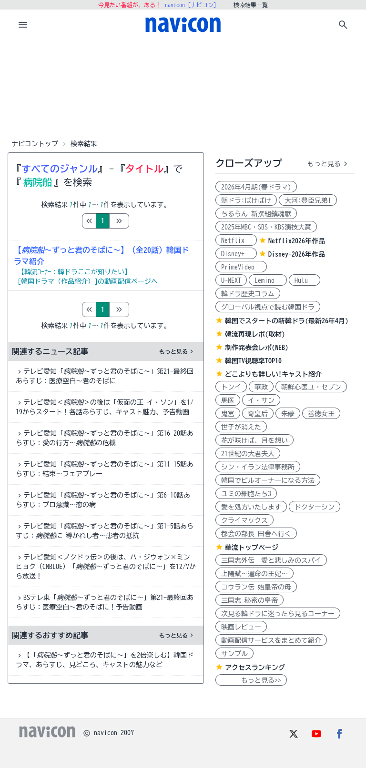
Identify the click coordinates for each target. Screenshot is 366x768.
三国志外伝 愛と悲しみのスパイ (271, 560)
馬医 (227, 400)
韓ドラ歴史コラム (247, 293)
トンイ (231, 387)
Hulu (305, 280)
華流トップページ (251, 547)
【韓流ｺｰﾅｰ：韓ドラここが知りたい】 (74, 272)
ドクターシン (315, 507)
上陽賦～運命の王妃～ (254, 573)
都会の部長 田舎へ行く (256, 533)
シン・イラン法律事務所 (258, 467)
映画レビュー (241, 627)
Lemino (267, 280)
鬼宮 (227, 413)
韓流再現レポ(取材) (255, 334)
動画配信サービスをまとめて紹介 (271, 640)
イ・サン (261, 400)
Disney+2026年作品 (296, 254)
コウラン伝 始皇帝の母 (256, 587)
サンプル (234, 653)
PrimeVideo (241, 267)
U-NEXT (231, 280)
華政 (261, 387)
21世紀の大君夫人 (247, 453)
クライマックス (244, 520)
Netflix (236, 240)
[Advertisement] (183, 87)
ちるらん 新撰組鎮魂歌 (256, 213)
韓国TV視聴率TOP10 (253, 361)
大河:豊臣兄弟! (308, 200)
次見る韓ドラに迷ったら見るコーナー (278, 613)
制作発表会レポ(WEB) (256, 347)
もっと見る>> (251, 680)
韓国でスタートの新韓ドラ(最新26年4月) (286, 321)
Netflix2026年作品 (296, 241)
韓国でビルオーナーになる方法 (268, 480)
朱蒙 (288, 413)
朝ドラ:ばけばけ (246, 200)
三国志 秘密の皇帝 (249, 600)
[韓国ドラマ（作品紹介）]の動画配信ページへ (88, 281)
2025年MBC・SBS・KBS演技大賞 (266, 227)
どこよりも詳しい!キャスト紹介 (273, 374)
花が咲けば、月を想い (254, 440)
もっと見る (177, 351)
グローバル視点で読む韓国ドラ (268, 307)
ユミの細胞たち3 (246, 493)
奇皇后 (258, 413)
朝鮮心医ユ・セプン (311, 387)
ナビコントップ (34, 143)
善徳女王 (321, 413)
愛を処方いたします (251, 507)
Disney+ (236, 253)
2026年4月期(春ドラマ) (256, 187)
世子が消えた (241, 427)
